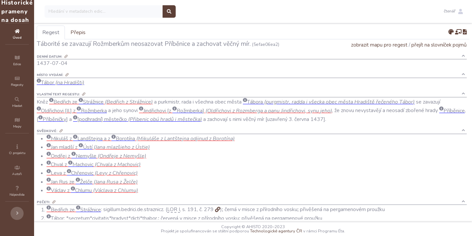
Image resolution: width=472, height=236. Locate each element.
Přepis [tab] (117, 32)
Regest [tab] (90, 32)
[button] (453, 11)
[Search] (143, 11)
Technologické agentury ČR (296, 231)
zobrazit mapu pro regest (379, 44)
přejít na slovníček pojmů (439, 44)
